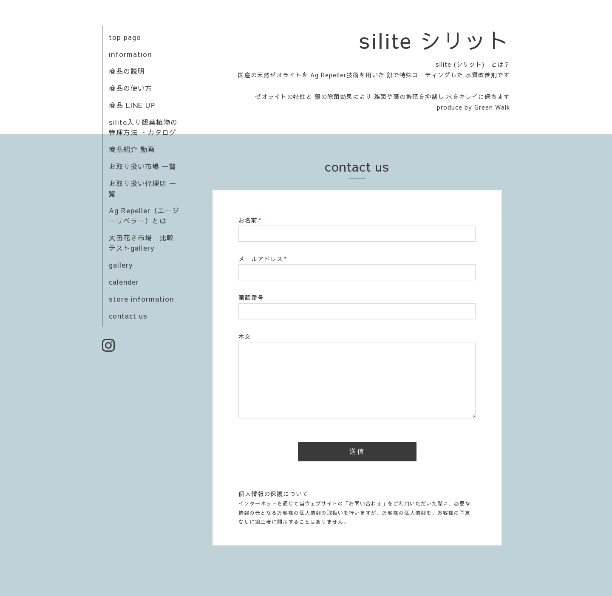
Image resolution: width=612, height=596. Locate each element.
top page (125, 37)
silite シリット (435, 39)
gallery (121, 264)
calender (124, 281)
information (130, 54)
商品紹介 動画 (132, 149)
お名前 (249, 220)
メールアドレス (262, 258)
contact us (128, 315)
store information (141, 298)
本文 (244, 336)
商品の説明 (127, 71)
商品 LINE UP (132, 105)
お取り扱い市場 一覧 (142, 166)
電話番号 (251, 297)
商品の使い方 (130, 88)
